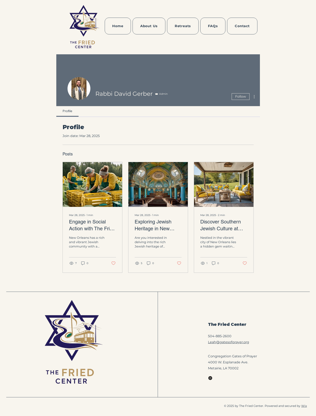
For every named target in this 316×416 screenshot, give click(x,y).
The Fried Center (227, 324)
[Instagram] (210, 378)
